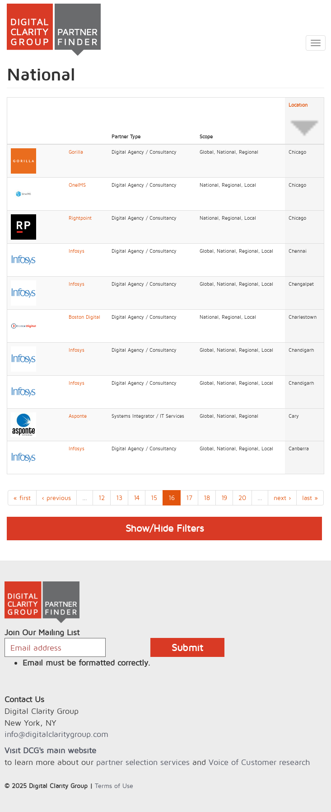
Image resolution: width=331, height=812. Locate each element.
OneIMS (77, 185)
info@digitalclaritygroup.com (56, 734)
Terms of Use (114, 785)
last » (310, 497)
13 (119, 497)
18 (207, 497)
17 (189, 497)
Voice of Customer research (259, 762)
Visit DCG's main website (50, 750)
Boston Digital (84, 317)
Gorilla (76, 152)
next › (282, 497)
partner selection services (143, 762)
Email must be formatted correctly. (86, 662)
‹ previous (56, 497)
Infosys (76, 251)
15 (154, 497)
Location (304, 121)
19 (224, 497)
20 (242, 497)
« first (22, 497)
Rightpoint (80, 218)
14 (137, 497)
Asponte (78, 416)
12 (101, 497)
